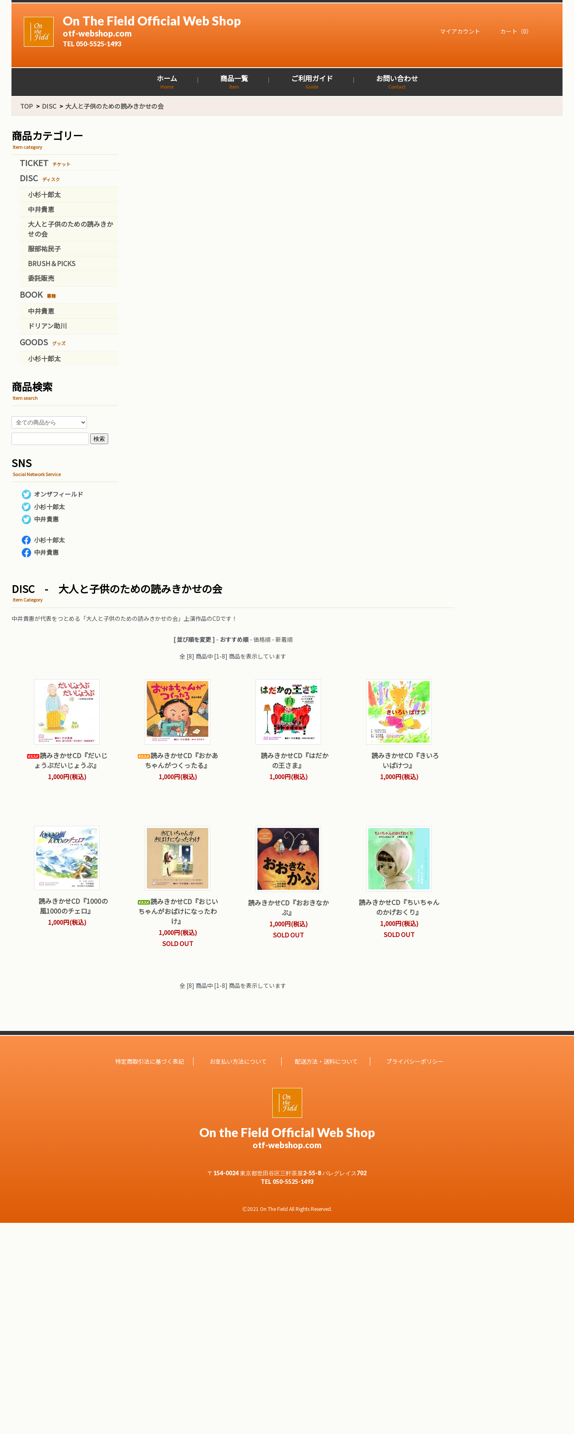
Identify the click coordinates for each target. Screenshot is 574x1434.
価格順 (262, 639)
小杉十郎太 (44, 194)
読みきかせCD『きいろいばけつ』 (399, 760)
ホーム (167, 81)
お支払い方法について (238, 1061)
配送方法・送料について (326, 1061)
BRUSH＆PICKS (51, 263)
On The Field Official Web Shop (200, 30)
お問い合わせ (397, 81)
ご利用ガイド (312, 81)
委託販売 (41, 278)
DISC (49, 106)
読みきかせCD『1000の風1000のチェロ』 (67, 906)
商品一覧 (234, 81)
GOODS (43, 342)
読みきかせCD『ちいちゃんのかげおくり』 (399, 907)
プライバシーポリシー (415, 1061)
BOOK (38, 294)
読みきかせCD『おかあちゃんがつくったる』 (177, 760)
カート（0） (512, 31)
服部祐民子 (44, 248)
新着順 (284, 639)
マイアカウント (456, 31)
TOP (26, 106)
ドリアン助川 (47, 326)
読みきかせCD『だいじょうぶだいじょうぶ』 (67, 760)
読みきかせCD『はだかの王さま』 (288, 760)
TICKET (45, 163)
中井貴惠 (46, 519)
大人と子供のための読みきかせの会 (114, 106)
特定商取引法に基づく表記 (149, 1061)
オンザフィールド (58, 494)
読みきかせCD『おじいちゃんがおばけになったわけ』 (177, 911)
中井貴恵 (41, 209)
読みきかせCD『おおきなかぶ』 (288, 907)
